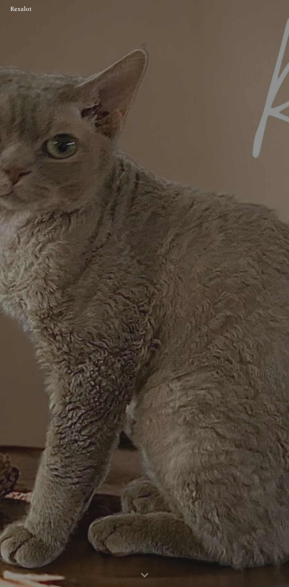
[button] (144, 575)
